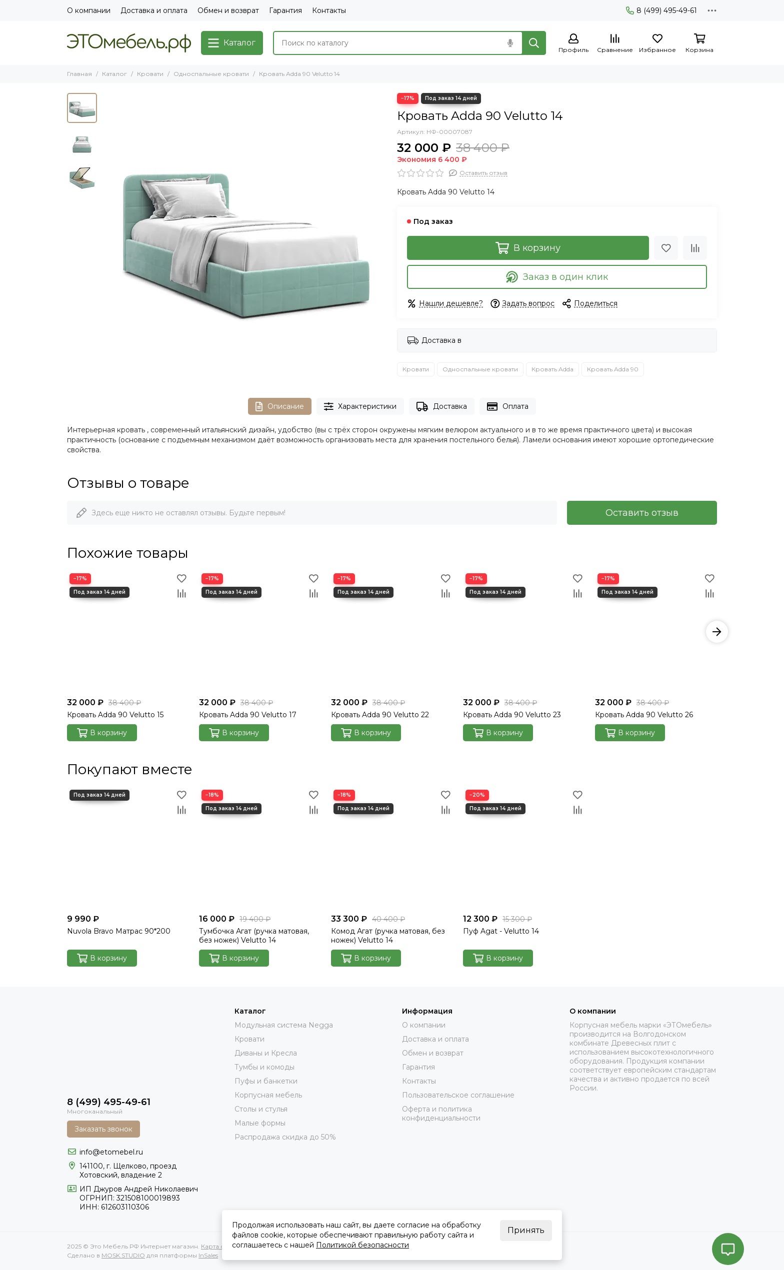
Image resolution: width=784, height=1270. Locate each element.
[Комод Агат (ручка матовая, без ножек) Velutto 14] (392, 848)
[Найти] (534, 43)
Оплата (507, 406)
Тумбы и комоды (264, 1067)
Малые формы (260, 1123)
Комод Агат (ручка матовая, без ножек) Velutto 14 (388, 936)
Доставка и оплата (154, 10)
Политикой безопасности (362, 1245)
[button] (717, 632)
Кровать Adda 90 (612, 369)
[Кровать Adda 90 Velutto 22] (392, 632)
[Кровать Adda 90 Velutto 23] (524, 632)
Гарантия (285, 10)
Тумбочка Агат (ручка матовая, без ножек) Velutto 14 (254, 936)
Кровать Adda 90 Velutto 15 (115, 714)
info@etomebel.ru (111, 1152)
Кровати (150, 73)
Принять (526, 1230)
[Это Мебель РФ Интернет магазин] (129, 42)
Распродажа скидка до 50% (285, 1137)
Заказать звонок (103, 1129)
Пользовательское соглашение (458, 1095)
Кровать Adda (553, 369)
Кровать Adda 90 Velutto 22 (380, 714)
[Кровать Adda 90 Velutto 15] (128, 632)
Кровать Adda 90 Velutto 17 (247, 714)
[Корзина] (699, 43)
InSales (208, 1255)
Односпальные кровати (211, 73)
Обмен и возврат (228, 10)
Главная (79, 73)
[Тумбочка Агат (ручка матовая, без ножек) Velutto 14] (260, 848)
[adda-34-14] (244, 235)
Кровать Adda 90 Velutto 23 (512, 714)
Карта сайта (219, 1246)
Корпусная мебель (268, 1095)
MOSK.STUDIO (123, 1255)
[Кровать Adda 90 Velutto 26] (656, 632)
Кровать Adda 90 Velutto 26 (644, 714)
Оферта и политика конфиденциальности (441, 1114)
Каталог (114, 73)
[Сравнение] (615, 43)
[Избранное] (657, 43)
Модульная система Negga (283, 1025)
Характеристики (360, 406)
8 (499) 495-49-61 (661, 10)
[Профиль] (573, 43)
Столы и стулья (261, 1109)
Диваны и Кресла (265, 1053)
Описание (280, 406)
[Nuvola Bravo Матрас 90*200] (128, 848)
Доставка (441, 406)
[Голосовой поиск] (510, 43)
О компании (88, 10)
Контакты (329, 10)
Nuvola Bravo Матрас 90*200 (118, 931)
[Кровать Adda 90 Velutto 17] (260, 632)
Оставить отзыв (642, 512)
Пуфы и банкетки (266, 1081)
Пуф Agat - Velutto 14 (501, 931)
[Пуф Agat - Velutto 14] (524, 848)
